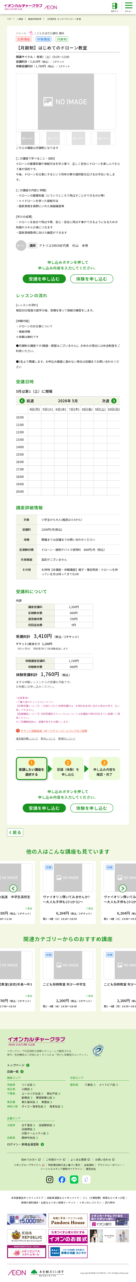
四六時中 (110, 1202)
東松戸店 (52, 1093)
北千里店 (27, 1125)
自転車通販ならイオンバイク (63, 1198)
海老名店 (54, 1106)
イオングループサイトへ (27, 1165)
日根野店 (27, 1129)
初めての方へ (29, 1159)
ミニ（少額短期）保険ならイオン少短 (104, 1198)
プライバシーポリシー (109, 1165)
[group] (68, 892)
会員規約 (89, 1165)
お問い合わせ (103, 1159)
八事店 (20, 18)
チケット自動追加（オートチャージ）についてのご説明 (54, 731)
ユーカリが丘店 (31, 1093)
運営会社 (91, 1169)
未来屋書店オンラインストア (27, 1198)
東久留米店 (28, 1102)
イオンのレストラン (90, 1202)
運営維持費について (27, 738)
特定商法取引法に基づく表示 (64, 1165)
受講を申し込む (44, 279)
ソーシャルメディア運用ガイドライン (61, 1169)
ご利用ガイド (54, 1159)
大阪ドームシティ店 (34, 1133)
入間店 (26, 1089)
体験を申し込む (91, 279)
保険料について (66, 738)
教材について (48, 738)
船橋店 (26, 1097)
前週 (30, 400)
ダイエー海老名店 (32, 1106)
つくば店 (27, 1084)
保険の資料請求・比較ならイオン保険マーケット (48, 1202)
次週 (105, 400)
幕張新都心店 (44, 1097)
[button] (13, 888)
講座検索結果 (34, 18)
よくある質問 (78, 1159)
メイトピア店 (107, 1084)
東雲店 (45, 1102)
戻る (17, 832)
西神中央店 (28, 1137)
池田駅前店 (45, 1125)
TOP (9, 18)
